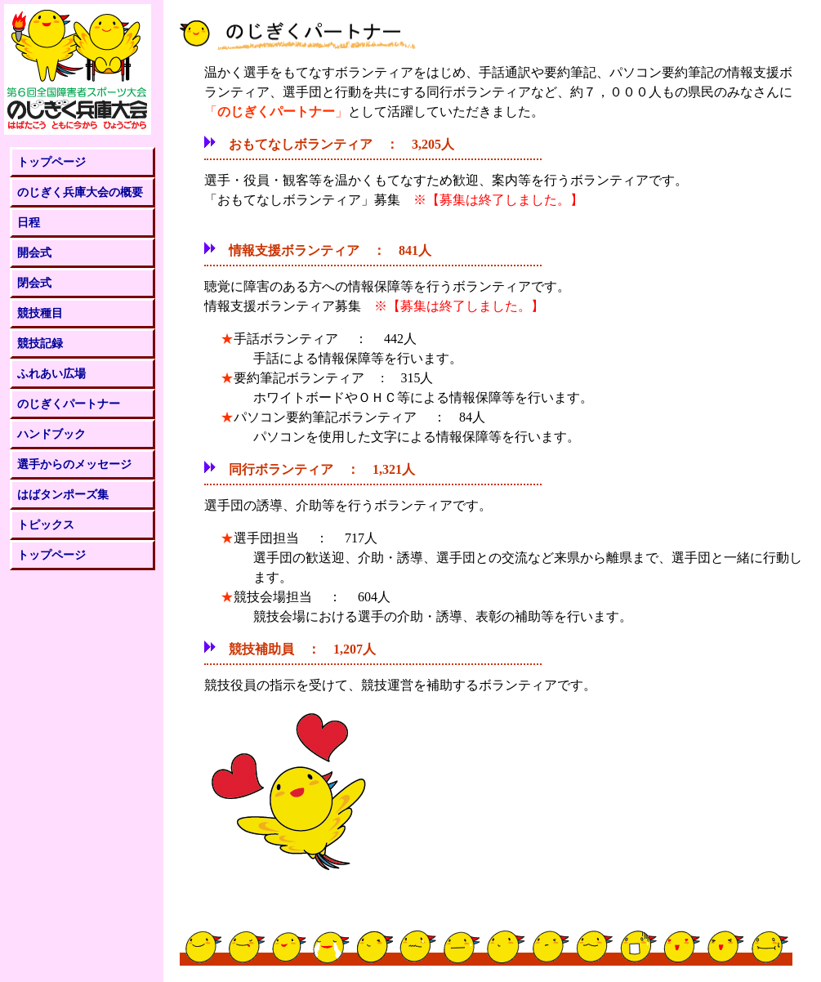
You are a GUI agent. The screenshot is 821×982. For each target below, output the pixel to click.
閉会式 (34, 282)
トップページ (51, 161)
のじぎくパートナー (68, 403)
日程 (28, 222)
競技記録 (40, 343)
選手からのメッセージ (74, 464)
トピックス (45, 524)
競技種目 (40, 312)
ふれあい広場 (51, 373)
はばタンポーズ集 (63, 494)
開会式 (34, 252)
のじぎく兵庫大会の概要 (80, 192)
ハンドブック (51, 433)
